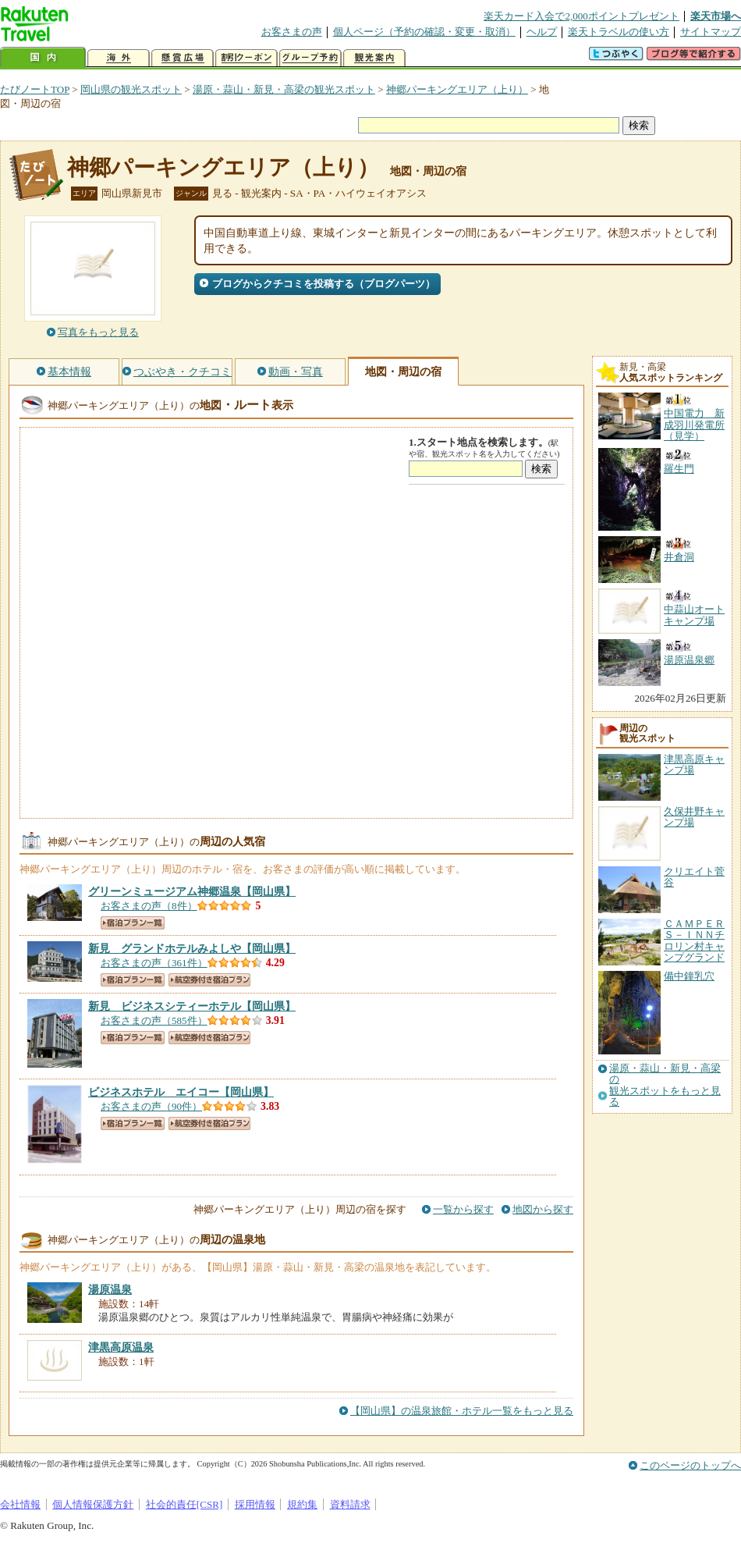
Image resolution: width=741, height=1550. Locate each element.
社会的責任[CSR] (184, 1504)
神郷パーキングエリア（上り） (457, 89)
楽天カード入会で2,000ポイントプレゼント (581, 16)
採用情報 (255, 1504)
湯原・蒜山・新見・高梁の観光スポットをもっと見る (665, 1085)
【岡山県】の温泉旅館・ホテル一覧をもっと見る (461, 1411)
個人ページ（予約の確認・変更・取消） (424, 31)
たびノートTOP (34, 89)
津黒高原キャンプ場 (694, 764)
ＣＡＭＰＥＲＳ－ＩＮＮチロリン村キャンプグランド (694, 940)
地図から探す (542, 1209)
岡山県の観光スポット (131, 89)
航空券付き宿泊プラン (209, 980)
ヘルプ (541, 31)
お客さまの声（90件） (151, 1106)
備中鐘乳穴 (689, 976)
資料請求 (350, 1504)
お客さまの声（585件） (154, 1020)
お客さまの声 (291, 31)
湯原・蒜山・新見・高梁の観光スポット (284, 89)
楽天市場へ (715, 16)
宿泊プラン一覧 (133, 923)
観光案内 (374, 58)
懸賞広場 (182, 58)
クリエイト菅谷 (694, 877)
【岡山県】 (192, 891)
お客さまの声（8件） (149, 906)
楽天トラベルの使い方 (618, 31)
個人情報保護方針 (92, 1504)
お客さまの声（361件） (154, 963)
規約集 (302, 1504)
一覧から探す (463, 1209)
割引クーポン (246, 58)
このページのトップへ (690, 1465)
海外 (118, 58)
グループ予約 (310, 58)
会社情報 (20, 1504)
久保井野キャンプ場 (694, 816)
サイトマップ (710, 31)
